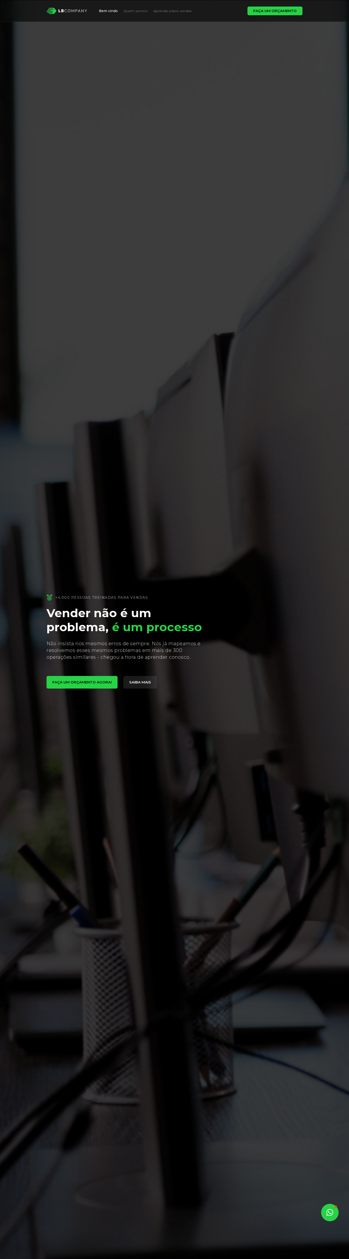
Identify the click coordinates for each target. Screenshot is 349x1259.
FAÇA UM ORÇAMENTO (275, 10)
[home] (67, 11)
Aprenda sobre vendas (172, 11)
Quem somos (135, 11)
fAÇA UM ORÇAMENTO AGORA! (82, 682)
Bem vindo (108, 11)
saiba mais (140, 682)
